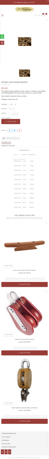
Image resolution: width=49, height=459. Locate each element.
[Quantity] (9, 113)
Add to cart (10, 121)
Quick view (9, 265)
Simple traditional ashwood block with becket (24, 408)
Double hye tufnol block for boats (24, 339)
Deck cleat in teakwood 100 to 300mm (24, 270)
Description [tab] (6, 142)
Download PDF (10, 138)
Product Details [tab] (8, 146)
